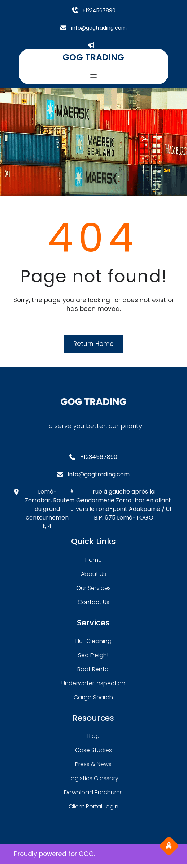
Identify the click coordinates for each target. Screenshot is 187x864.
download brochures (93, 792)
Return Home (93, 343)
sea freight (93, 655)
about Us (93, 574)
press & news (93, 764)
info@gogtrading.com (99, 27)
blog (93, 736)
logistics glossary (93, 778)
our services (93, 588)
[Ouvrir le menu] (93, 76)
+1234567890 (99, 10)
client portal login (93, 806)
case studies (93, 750)
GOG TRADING (93, 57)
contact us (93, 602)
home (93, 560)
